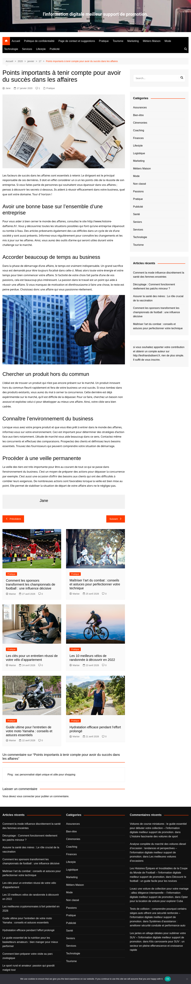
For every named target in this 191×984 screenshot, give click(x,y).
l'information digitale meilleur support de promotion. (95, 14)
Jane (6, 88)
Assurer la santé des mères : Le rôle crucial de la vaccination (158, 298)
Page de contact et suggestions (76, 41)
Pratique (104, 41)
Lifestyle (41, 49)
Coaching (138, 130)
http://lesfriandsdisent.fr (146, 355)
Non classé (139, 183)
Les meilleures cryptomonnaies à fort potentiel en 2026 (31, 908)
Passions (138, 191)
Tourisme (118, 41)
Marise (11, 593)
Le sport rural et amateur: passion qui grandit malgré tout (28, 967)
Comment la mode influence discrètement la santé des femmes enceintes (158, 274)
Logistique (139, 153)
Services (27, 49)
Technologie (11, 49)
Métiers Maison (151, 41)
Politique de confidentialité (39, 41)
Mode (168, 41)
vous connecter (26, 796)
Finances (138, 138)
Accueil (16, 41)
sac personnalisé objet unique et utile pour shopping (45, 774)
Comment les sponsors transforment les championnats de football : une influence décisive (30, 584)
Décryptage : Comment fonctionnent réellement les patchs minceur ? (154, 286)
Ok (167, 979)
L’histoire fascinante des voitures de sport (154, 836)
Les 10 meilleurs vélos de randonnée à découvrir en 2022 (30, 896)
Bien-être (138, 115)
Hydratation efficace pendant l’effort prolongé (28, 930)
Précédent (13, 518)
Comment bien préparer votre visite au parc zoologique (27, 955)
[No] (187, 979)
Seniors (137, 222)
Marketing (133, 41)
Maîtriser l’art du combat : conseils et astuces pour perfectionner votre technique (94, 584)
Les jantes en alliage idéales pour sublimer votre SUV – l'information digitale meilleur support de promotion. (158, 937)
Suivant (116, 518)
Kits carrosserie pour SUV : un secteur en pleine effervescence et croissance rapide (157, 945)
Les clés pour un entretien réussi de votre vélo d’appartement (29, 885)
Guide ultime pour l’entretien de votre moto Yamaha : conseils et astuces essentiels (29, 731)
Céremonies (140, 122)
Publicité (55, 49)
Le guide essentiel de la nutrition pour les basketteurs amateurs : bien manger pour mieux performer (30, 941)
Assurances (140, 107)
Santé (136, 214)
